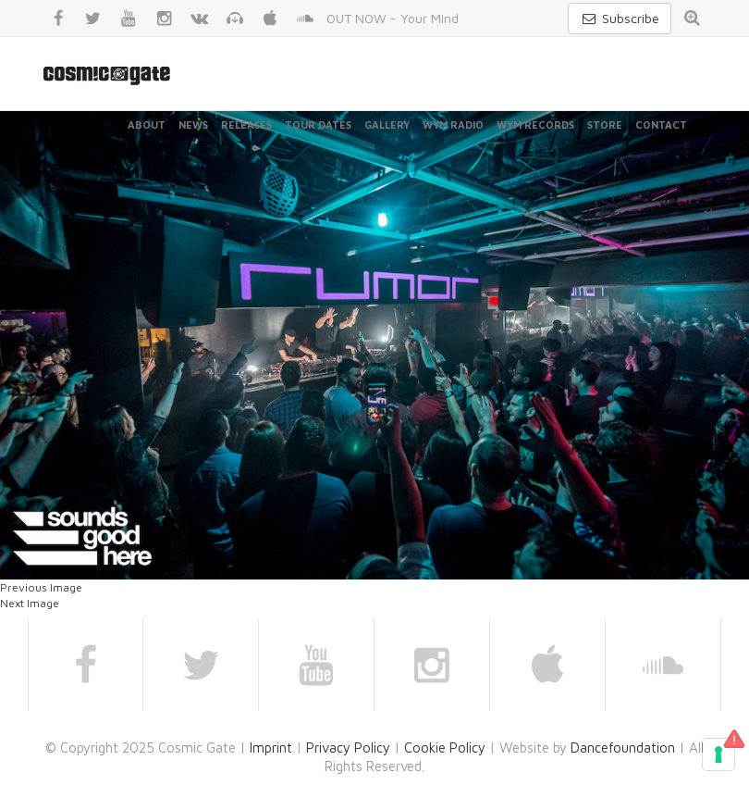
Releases (246, 124)
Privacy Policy (348, 747)
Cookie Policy (444, 747)
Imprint (271, 747)
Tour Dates (318, 124)
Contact (661, 124)
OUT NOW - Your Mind (392, 18)
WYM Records (535, 124)
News (193, 124)
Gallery (387, 124)
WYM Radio (453, 124)
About (147, 124)
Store (604, 124)
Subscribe (619, 18)
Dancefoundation (623, 747)
